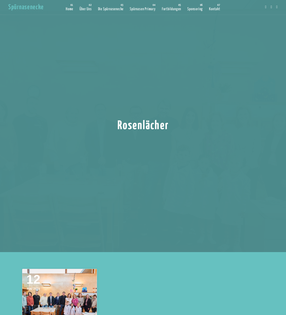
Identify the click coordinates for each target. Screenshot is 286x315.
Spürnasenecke (26, 7)
